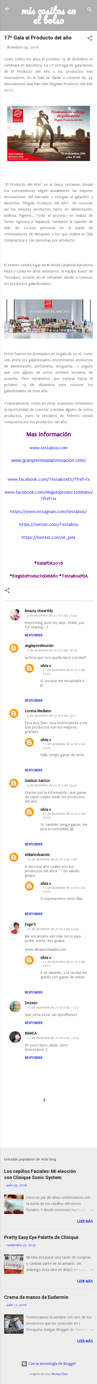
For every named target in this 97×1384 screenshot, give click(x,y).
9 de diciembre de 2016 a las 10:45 (52, 615)
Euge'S (30, 924)
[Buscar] (90, 10)
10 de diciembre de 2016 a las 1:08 (52, 859)
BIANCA (31, 1033)
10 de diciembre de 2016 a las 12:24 (53, 929)
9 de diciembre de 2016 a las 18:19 (52, 650)
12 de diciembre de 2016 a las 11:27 (53, 1007)
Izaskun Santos (37, 781)
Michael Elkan (60, 1374)
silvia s (45, 666)
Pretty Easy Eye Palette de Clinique (41, 1237)
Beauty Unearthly (39, 611)
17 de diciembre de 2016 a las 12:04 (53, 1038)
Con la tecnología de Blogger (48, 1364)
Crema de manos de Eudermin (36, 1297)
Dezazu (31, 1003)
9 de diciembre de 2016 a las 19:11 (52, 715)
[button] (90, 39)
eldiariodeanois (37, 855)
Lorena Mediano (38, 711)
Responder (33, 635)
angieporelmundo (39, 646)
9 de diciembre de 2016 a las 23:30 (52, 785)
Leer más (85, 1221)
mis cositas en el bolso (48, 15)
